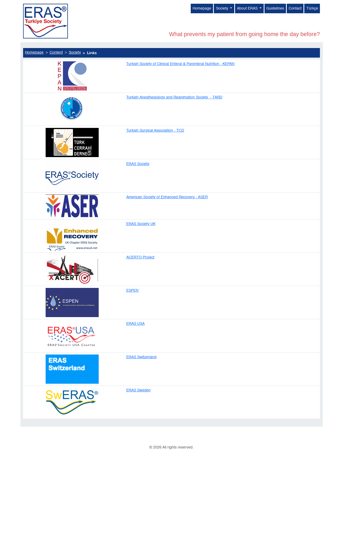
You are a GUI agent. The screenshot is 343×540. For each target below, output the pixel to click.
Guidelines (275, 9)
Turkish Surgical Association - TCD (155, 143)
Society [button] (222, 9)
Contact (295, 9)
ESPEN (132, 303)
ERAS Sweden (138, 403)
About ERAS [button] (248, 9)
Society (75, 66)
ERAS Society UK (140, 237)
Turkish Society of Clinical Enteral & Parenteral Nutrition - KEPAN (180, 77)
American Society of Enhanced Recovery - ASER (167, 210)
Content (56, 66)
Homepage (202, 9)
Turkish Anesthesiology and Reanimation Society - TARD (174, 110)
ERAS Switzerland (141, 370)
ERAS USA (135, 337)
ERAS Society (137, 177)
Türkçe (312, 9)
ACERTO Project (140, 270)
